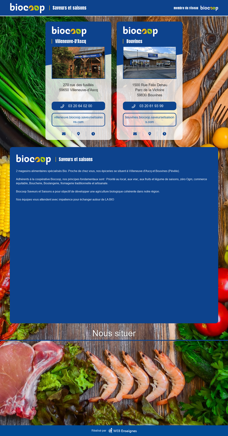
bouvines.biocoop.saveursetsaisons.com (149, 119)
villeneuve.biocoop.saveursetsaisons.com (78, 119)
